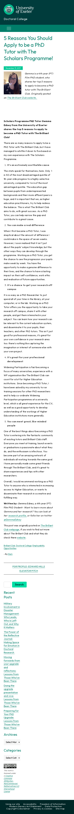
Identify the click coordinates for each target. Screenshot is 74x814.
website (21, 537)
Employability (38, 545)
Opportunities (10, 548)
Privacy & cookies (43, 808)
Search (19, 584)
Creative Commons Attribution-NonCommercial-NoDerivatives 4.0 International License (11, 784)
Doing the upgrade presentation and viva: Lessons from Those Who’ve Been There (12, 696)
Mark (10, 554)
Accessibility (29, 804)
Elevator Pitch (28, 570)
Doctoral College (24, 545)
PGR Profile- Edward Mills (28, 566)
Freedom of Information (53, 804)
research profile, (17, 515)
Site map (60, 808)
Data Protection (53, 806)
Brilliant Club (9, 545)
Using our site (13, 804)
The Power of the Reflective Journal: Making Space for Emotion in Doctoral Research (11, 642)
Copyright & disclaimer (18, 808)
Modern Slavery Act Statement (25, 806)
